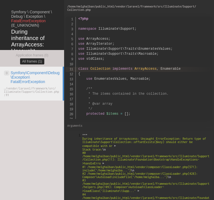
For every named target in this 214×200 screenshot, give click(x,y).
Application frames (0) (32, 55)
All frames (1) (32, 61)
